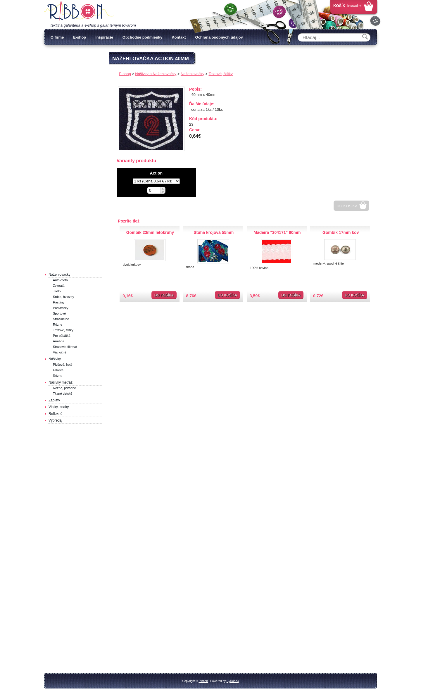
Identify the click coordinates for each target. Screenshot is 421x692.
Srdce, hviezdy (63, 296)
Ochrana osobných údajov (219, 37)
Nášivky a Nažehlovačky (155, 74)
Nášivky (55, 359)
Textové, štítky (63, 330)
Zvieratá (59, 285)
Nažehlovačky (59, 274)
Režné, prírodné (64, 388)
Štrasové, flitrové (65, 346)
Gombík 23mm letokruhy (150, 232)
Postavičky (60, 308)
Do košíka (347, 206)
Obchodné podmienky (142, 37)
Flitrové (58, 370)
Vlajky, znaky (59, 407)
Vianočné (59, 352)
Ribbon (203, 681)
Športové (59, 313)
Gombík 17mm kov (340, 232)
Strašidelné (61, 319)
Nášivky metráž (61, 382)
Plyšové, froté (63, 364)
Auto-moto (60, 280)
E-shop (79, 37)
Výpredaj (55, 420)
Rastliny (58, 302)
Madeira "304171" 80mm (277, 232)
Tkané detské (62, 393)
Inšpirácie (104, 37)
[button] (162, 188)
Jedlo (57, 291)
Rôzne (57, 324)
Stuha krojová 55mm (214, 232)
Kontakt (179, 37)
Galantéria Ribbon (79, 11)
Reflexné (55, 414)
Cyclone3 (233, 681)
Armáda (58, 341)
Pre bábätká (61, 335)
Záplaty (54, 400)
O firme (57, 37)
